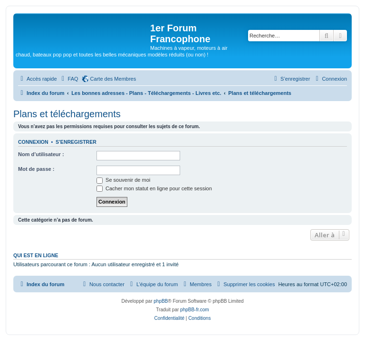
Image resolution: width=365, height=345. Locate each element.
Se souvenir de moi (123, 180)
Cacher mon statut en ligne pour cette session (154, 188)
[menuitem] (68, 78)
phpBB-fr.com (194, 309)
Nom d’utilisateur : (41, 154)
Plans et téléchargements (67, 114)
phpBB (161, 301)
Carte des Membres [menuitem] (113, 79)
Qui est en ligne (35, 255)
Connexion (33, 142)
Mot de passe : (36, 169)
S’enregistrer (76, 142)
